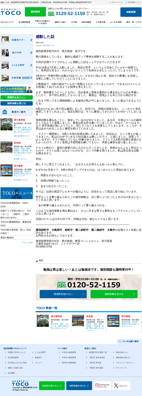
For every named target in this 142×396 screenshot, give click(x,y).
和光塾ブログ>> (20, 159)
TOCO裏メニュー (135, 2)
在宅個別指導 (24, 22)
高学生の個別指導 (69, 363)
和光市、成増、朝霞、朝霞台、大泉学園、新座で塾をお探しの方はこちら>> (95, 327)
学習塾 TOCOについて (17, 352)
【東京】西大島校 (96, 368)
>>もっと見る (27, 243)
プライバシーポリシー (125, 363)
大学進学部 (100, 22)
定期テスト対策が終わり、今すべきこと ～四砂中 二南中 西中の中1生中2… (15, 214)
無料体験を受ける (114, 294)
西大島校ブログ (49, 45)
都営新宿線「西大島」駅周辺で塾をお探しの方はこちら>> (130, 324)
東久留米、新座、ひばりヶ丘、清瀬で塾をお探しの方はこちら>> (60, 326)
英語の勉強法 (7, 237)
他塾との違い (60, 22)
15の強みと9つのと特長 (17, 363)
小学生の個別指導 (69, 352)
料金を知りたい (122, 352)
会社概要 (11, 373)
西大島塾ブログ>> (21, 180)
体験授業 (131, 12)
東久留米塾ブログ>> (22, 136)
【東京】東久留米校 (97, 357)
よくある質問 (116, 22)
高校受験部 (86, 22)
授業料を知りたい (63, 294)
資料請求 (35, 11)
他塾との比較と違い (16, 368)
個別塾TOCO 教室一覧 (98, 352)
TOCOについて (7, 22)
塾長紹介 (38, 357)
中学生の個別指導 (69, 357)
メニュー (38, 363)
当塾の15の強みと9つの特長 (42, 22)
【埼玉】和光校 (95, 363)
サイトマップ (117, 2)
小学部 (74, 22)
